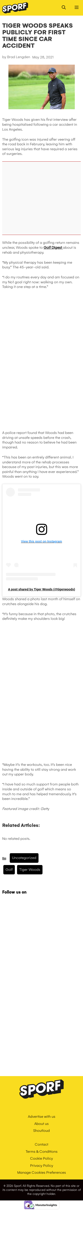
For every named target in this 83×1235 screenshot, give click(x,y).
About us (41, 1124)
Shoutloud (41, 1130)
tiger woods (29, 869)
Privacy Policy (41, 1165)
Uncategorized (24, 858)
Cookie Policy (41, 1158)
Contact (41, 1144)
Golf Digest (53, 247)
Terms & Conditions (42, 1151)
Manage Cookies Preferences (41, 1172)
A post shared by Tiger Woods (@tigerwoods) (41, 589)
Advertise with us (41, 1116)
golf (9, 869)
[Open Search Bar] (63, 8)
